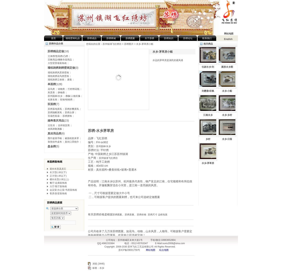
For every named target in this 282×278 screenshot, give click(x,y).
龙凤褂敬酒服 (55, 129)
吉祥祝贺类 (64, 125)
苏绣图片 (129, 44)
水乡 (101, 268)
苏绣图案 (130, 38)
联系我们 (207, 38)
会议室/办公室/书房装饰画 (63, 190)
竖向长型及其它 (58, 168)
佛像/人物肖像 (72, 96)
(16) (58, 51)
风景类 (51, 92)
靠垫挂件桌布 (55, 141)
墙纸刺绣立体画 (56, 79)
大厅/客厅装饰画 (58, 186)
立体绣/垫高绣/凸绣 (58, 56)
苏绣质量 (129, 214)
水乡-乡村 (227, 115)
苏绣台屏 (69, 112)
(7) (53, 104)
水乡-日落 (227, 139)
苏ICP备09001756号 (129, 250)
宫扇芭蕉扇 (54, 116)
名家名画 (52, 99)
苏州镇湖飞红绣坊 (108, 158)
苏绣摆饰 (67, 116)
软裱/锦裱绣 (66, 99)
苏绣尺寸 (152, 214)
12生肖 (51, 125)
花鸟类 (51, 89)
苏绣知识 (168, 38)
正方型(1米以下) (58, 176)
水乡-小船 (227, 91)
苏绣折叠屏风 (72, 109)
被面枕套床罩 (72, 138)
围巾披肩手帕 (55, 138)
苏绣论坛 (188, 38)
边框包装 (162, 214)
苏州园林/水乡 (55, 96)
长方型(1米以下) (58, 172)
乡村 (208, 139)
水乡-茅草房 (208, 163)
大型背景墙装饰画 (57, 63)
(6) (56, 133)
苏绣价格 (141, 214)
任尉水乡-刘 (208, 67)
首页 (53, 38)
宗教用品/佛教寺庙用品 (60, 59)
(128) (55, 84)
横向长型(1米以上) (59, 179)
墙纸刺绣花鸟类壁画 (58, 76)
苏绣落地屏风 (55, 109)
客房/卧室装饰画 (58, 193)
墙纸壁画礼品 (73, 38)
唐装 (69, 79)
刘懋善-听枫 (208, 91)
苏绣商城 (111, 38)
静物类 (61, 92)
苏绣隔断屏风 (55, 112)
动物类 (61, 89)
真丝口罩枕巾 (72, 141)
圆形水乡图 (227, 67)
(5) (53, 146)
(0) (63, 67)
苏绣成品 (92, 38)
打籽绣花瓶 (74, 89)
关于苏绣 (149, 38)
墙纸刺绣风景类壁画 (58, 72)
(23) (58, 120)
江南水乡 (208, 115)
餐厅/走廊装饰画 (58, 183)
